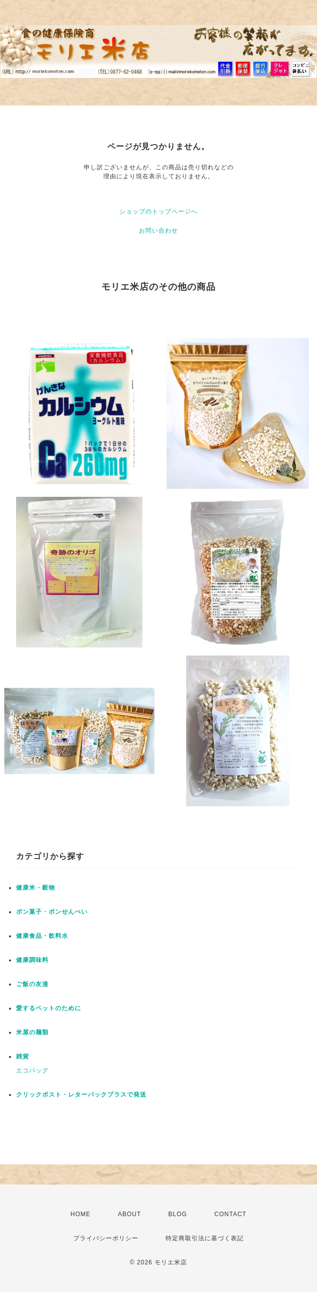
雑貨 (22, 1056)
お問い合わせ (158, 230)
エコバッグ (32, 1070)
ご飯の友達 (32, 984)
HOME (81, 1214)
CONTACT (230, 1214)
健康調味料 (32, 959)
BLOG (178, 1214)
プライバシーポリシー (105, 1238)
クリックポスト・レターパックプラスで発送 (81, 1094)
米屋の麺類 (32, 1032)
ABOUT (129, 1214)
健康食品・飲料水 (42, 935)
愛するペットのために (48, 1008)
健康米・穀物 (35, 887)
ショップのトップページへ (158, 211)
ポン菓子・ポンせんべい (52, 911)
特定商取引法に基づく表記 (205, 1238)
